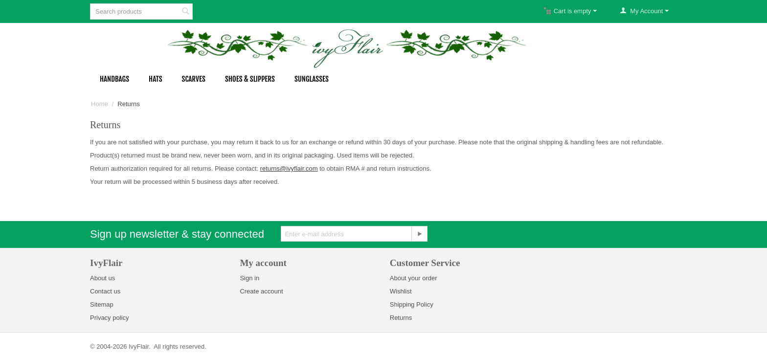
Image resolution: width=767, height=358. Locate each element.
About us (102, 278)
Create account (261, 291)
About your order (413, 278)
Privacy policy (109, 317)
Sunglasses (311, 79)
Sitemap (101, 304)
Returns (401, 317)
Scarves (193, 79)
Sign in (249, 278)
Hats (155, 79)
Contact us (105, 291)
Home (99, 104)
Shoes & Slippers (250, 79)
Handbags (114, 79)
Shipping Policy (411, 304)
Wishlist (401, 291)
